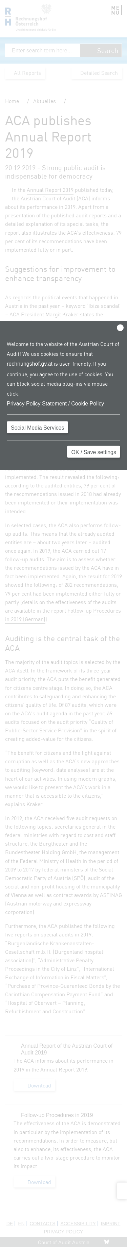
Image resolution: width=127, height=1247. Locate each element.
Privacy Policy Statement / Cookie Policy (55, 403)
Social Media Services (37, 427)
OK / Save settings (93, 452)
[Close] (120, 328)
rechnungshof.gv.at (29, 363)
